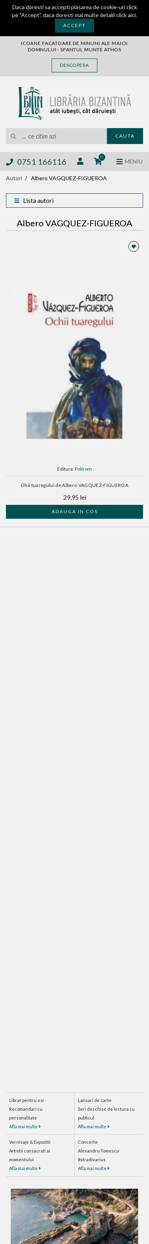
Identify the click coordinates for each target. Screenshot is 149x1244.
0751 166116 (36, 161)
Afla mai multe (25, 1126)
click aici (126, 15)
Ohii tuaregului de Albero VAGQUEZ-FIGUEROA (74, 485)
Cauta (125, 136)
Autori (14, 178)
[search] (56, 136)
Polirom (83, 469)
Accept (74, 25)
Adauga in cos (75, 511)
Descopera (74, 65)
